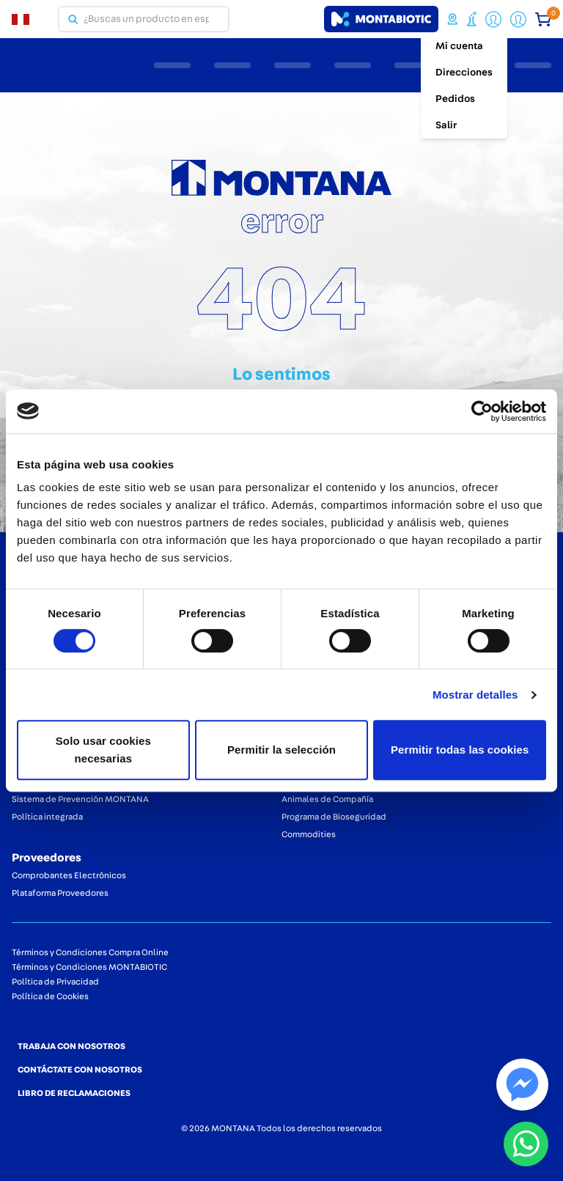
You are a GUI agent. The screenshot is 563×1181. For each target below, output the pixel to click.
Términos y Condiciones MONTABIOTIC (89, 967)
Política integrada (47, 816)
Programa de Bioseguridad (334, 816)
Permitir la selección (281, 749)
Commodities (309, 834)
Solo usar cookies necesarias (103, 750)
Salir (446, 125)
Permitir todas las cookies (460, 749)
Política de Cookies (50, 996)
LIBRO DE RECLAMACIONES (74, 1093)
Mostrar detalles (475, 694)
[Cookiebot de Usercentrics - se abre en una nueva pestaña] (482, 411)
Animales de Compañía (327, 799)
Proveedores (46, 858)
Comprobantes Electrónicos (69, 875)
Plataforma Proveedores (60, 892)
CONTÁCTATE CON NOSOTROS (80, 1069)
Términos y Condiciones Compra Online (90, 952)
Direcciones (464, 72)
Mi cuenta (459, 46)
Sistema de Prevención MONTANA (80, 799)
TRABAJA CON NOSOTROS (71, 1046)
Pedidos (455, 99)
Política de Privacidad (55, 981)
